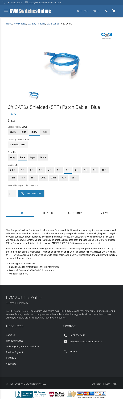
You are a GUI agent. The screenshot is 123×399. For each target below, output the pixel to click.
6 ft (67, 170)
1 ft (23, 170)
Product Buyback (14, 352)
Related (48, 213)
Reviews (103, 213)
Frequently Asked (14, 340)
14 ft (22, 177)
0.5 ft (13, 170)
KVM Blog (11, 358)
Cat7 (45, 132)
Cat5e (13, 132)
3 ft (40, 170)
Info (20, 213)
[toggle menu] (6, 11)
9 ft (94, 170)
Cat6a (34, 132)
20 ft (43, 177)
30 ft (64, 177)
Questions (74, 213)
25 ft (53, 177)
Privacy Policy (110, 384)
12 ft (12, 177)
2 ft (31, 170)
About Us (10, 335)
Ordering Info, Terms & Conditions (22, 346)
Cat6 (23, 132)
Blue (22, 157)
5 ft (58, 170)
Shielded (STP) (17, 144)
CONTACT (83, 10)
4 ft (49, 170)
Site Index (96, 384)
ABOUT (97, 10)
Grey (12, 157)
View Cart (11, 364)
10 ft (104, 170)
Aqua (32, 157)
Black (43, 157)
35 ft (74, 177)
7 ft (76, 170)
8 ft (85, 170)
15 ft (33, 177)
